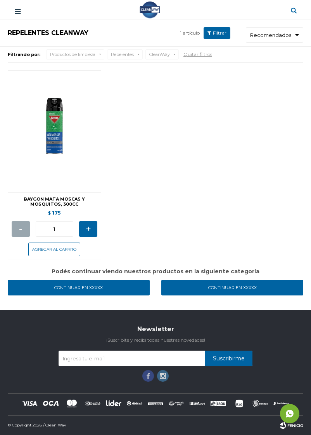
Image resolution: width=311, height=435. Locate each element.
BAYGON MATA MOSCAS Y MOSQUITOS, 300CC (54, 202)
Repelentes (122, 54)
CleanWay (159, 54)
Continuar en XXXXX (78, 287)
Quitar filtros (197, 54)
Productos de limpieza (72, 54)
